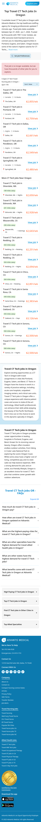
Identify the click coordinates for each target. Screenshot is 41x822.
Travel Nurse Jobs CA (9, 728)
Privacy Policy (6, 694)
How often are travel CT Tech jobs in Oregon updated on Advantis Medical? (19, 520)
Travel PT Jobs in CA (9, 760)
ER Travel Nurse (7, 722)
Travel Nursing (7, 713)
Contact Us (6, 659)
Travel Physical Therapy (10, 757)
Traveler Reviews (8, 700)
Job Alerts (5, 703)
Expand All (34, 499)
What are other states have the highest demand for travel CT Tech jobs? (18, 558)
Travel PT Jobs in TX (8, 763)
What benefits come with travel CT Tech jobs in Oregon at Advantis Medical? (18, 572)
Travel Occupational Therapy (12, 750)
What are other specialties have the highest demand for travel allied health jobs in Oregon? (18, 545)
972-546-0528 (9, 649)
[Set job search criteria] (20, 56)
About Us (5, 682)
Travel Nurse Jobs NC (9, 734)
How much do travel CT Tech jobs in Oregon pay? (18, 508)
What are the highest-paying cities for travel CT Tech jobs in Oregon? (20, 532)
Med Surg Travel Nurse (10, 716)
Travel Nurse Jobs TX (9, 731)
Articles (4, 691)
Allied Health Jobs (9, 740)
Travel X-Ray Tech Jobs (9, 766)
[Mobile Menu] (3, 3)
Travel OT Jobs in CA (9, 753)
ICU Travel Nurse (8, 719)
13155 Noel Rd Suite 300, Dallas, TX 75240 (17, 663)
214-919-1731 (16, 653)
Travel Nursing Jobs (10, 709)
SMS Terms (6, 697)
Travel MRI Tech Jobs (9, 747)
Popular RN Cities (8, 725)
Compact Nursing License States (13, 688)
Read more (13, 49)
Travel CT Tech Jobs (8, 744)
